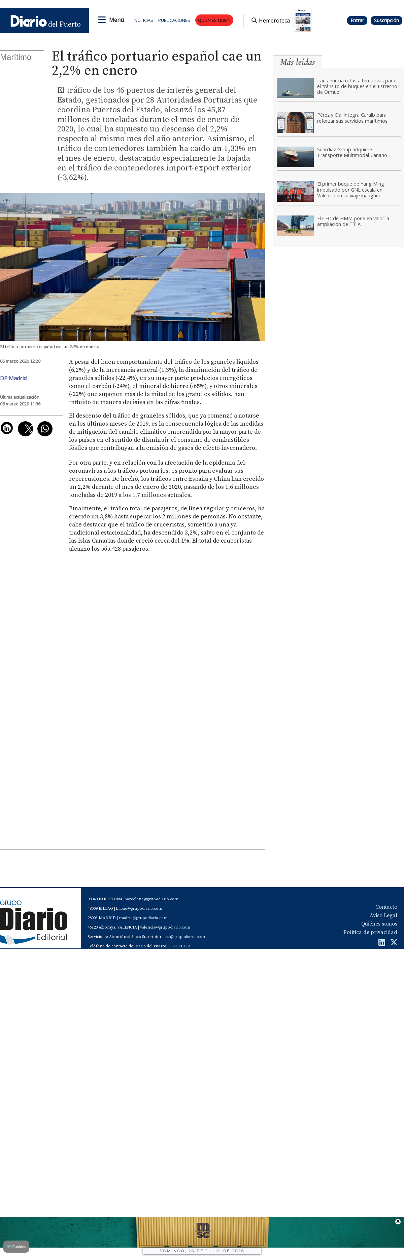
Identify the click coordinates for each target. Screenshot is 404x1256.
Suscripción (386, 20)
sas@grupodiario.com (185, 936)
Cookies (16, 1246)
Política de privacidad (370, 932)
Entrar (357, 20)
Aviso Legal (383, 915)
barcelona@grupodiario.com (151, 899)
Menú (116, 20)
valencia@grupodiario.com (165, 927)
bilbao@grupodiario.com (139, 908)
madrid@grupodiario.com (143, 917)
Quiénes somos (379, 923)
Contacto (386, 907)
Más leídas (297, 62)
